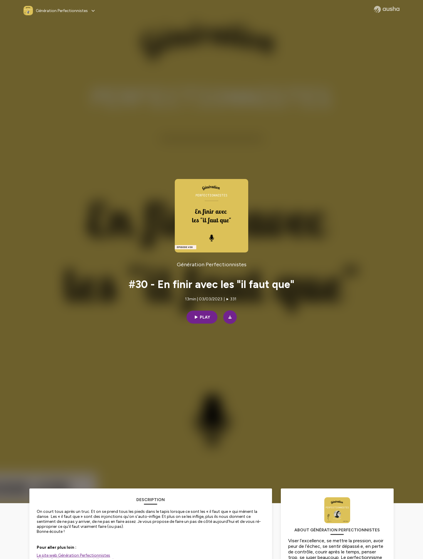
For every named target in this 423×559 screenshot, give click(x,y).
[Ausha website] (387, 9)
